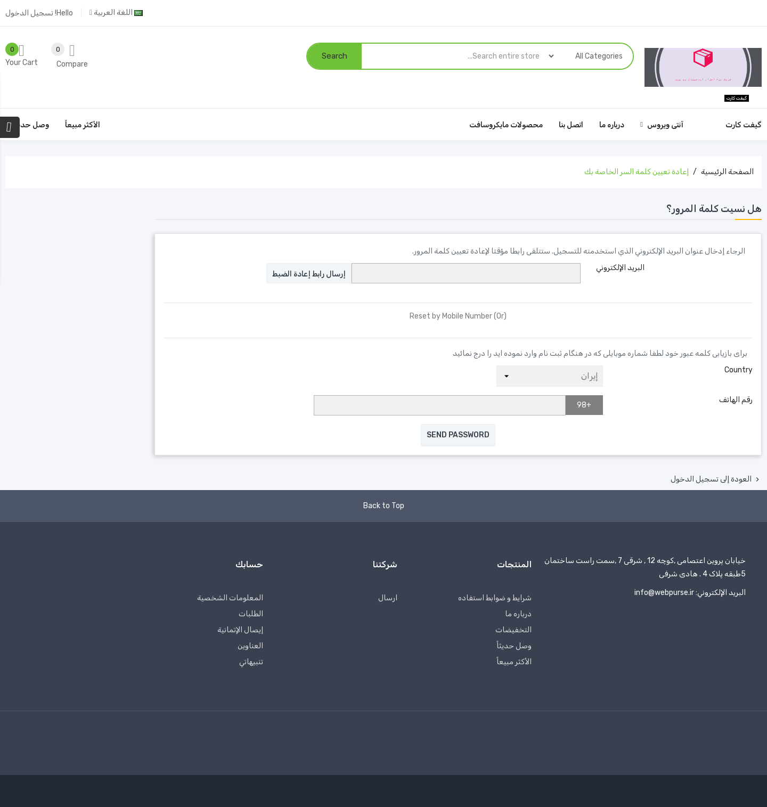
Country (738, 369)
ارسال (387, 597)
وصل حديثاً (514, 645)
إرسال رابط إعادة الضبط (309, 274)
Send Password (458, 434)
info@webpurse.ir (664, 592)
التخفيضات (513, 629)
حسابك (249, 564)
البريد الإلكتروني (620, 267)
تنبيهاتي (251, 661)
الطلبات (251, 613)
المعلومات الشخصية (230, 597)
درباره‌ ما (518, 613)
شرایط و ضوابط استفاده (495, 597)
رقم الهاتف (736, 399)
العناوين (250, 645)
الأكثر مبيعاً (514, 661)
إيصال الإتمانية (240, 629)
